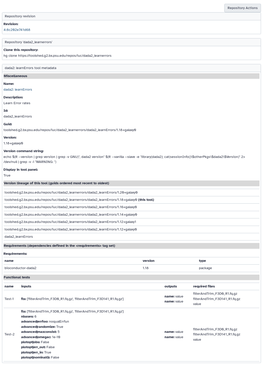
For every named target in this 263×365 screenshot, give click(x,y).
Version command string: (23, 151)
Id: (6, 110)
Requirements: (15, 254)
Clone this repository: (21, 50)
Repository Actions (243, 8)
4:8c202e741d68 (17, 30)
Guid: (8, 124)
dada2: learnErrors (18, 89)
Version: (10, 137)
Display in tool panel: (21, 169)
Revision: (11, 24)
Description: (13, 97)
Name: (9, 84)
